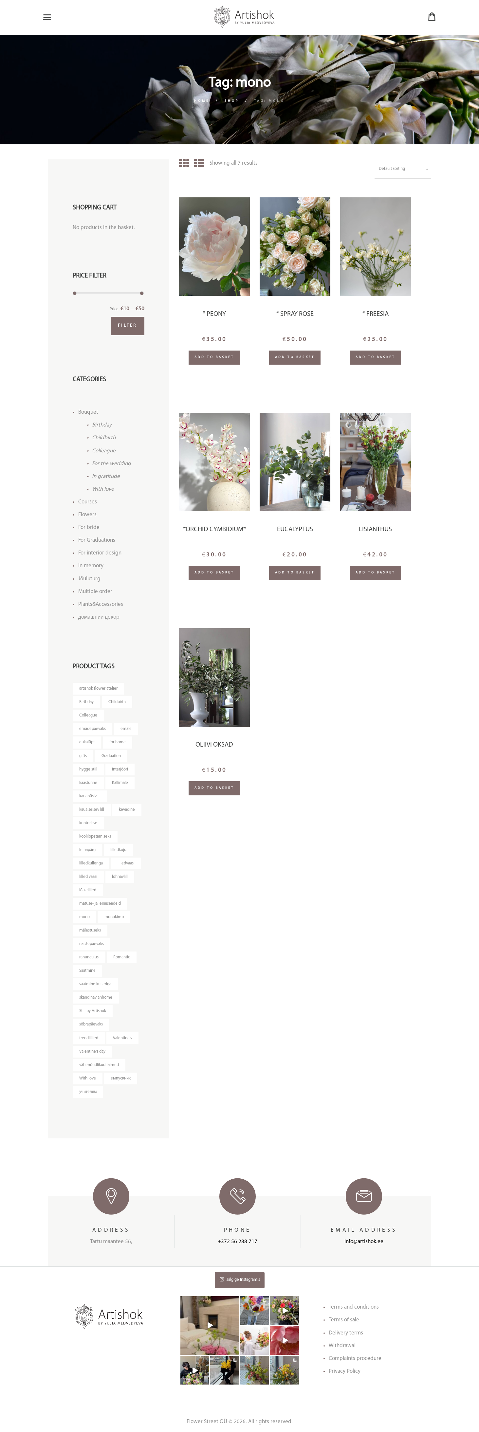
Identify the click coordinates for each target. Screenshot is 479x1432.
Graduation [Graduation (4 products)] (111, 756)
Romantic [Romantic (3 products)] (121, 957)
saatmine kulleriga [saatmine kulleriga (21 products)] (95, 984)
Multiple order (95, 591)
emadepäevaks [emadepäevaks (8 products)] (92, 729)
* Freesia (375, 314)
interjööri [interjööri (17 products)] (120, 769)
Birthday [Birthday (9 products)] (86, 702)
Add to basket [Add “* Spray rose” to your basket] (295, 357)
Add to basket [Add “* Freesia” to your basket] (376, 357)
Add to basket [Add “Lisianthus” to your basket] (376, 572)
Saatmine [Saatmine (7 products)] (87, 971)
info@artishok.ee (363, 1241)
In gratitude (106, 476)
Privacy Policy (344, 1371)
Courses (87, 502)
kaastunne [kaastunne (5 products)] (88, 783)
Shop (232, 101)
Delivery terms (346, 1333)
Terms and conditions (354, 1307)
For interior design (99, 553)
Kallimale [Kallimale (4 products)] (120, 783)
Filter (127, 325)
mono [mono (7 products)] (84, 917)
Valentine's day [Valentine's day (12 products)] (92, 1051)
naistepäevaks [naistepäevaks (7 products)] (91, 944)
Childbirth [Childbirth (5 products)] (117, 702)
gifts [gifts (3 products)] (83, 756)
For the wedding (111, 463)
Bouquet (88, 412)
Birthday (102, 425)
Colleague (104, 451)
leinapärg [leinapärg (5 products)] (87, 850)
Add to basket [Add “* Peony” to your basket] (214, 357)
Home (202, 101)
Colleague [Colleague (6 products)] (88, 715)
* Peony (214, 314)
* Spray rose (295, 314)
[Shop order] (403, 169)
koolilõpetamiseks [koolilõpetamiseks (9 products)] (95, 836)
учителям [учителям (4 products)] (88, 1092)
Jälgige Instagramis (239, 1279)
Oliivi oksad (214, 745)
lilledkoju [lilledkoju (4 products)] (118, 850)
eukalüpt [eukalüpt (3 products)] (87, 742)
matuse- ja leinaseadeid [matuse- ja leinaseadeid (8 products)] (100, 903)
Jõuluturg (89, 579)
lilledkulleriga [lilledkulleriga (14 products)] (91, 863)
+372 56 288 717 (237, 1241)
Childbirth (104, 438)
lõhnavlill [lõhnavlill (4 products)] (120, 877)
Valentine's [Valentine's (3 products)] (122, 1038)
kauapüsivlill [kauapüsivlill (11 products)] (90, 796)
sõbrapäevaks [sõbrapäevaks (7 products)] (91, 1024)
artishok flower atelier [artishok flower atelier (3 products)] (98, 688)
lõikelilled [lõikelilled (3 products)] (87, 890)
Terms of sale (344, 1320)
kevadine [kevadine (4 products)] (127, 809)
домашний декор (99, 617)
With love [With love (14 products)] (87, 1078)
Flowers (87, 514)
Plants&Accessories (100, 604)
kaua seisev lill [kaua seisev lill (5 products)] (91, 809)
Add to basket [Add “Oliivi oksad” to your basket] (214, 788)
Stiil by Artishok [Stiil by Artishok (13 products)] (92, 1011)
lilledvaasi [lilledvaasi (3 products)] (126, 863)
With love (103, 489)
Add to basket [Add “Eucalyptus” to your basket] (295, 572)
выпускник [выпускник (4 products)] (121, 1078)
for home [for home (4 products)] (117, 742)
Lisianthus (375, 529)
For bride (89, 527)
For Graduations (96, 540)
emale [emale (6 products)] (126, 729)
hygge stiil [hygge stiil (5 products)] (88, 769)
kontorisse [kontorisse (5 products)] (88, 823)
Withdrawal (342, 1346)
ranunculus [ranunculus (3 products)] (89, 957)
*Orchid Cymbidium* (214, 529)
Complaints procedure (355, 1358)
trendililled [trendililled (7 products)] (88, 1038)
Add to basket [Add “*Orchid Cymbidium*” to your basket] (214, 572)
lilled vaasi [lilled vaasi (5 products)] (88, 877)
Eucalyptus (295, 529)
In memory (90, 566)
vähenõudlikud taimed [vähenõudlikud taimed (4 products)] (99, 1065)
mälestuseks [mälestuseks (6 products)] (90, 930)
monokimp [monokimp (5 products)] (114, 917)
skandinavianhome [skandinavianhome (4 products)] (95, 997)
